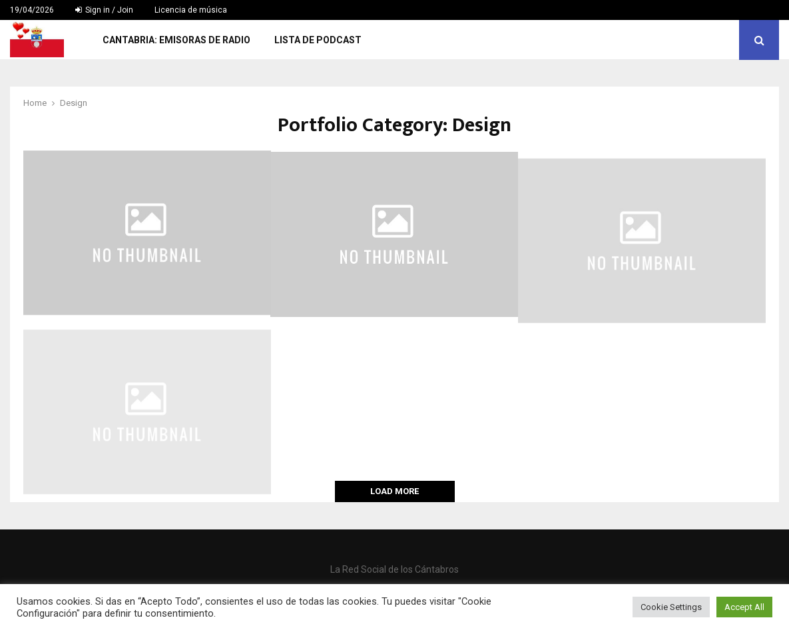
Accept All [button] (744, 607)
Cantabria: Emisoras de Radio (176, 40)
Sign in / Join (104, 10)
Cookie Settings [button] (671, 607)
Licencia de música (190, 10)
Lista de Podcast (318, 40)
